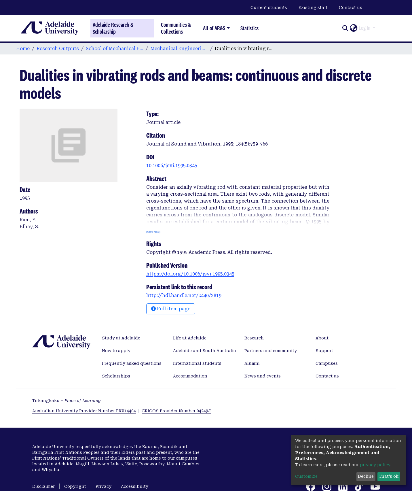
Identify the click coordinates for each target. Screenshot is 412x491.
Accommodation (190, 376)
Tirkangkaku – (66, 400)
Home (23, 48)
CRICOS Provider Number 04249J (176, 411)
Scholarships (116, 376)
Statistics (249, 28)
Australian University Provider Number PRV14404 (84, 411)
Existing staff (313, 7)
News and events (262, 376)
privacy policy (375, 464)
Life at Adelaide (189, 338)
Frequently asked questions (132, 363)
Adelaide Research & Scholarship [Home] (113, 28)
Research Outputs (58, 48)
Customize (306, 476)
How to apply (116, 350)
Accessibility (134, 486)
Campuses (327, 363)
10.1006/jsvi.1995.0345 (171, 165)
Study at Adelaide (121, 338)
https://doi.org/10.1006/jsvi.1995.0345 (190, 274)
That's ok (388, 476)
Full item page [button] (170, 308)
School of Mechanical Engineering (114, 48)
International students (197, 363)
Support (324, 350)
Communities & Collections (176, 28)
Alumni (252, 363)
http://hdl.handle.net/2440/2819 (183, 295)
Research (254, 338)
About (322, 338)
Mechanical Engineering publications (179, 48)
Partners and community (270, 350)
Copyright (75, 486)
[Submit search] (345, 28)
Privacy (103, 486)
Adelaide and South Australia (204, 350)
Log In (365, 27)
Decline (366, 476)
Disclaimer (43, 486)
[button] (353, 28)
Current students (268, 7)
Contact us (350, 7)
